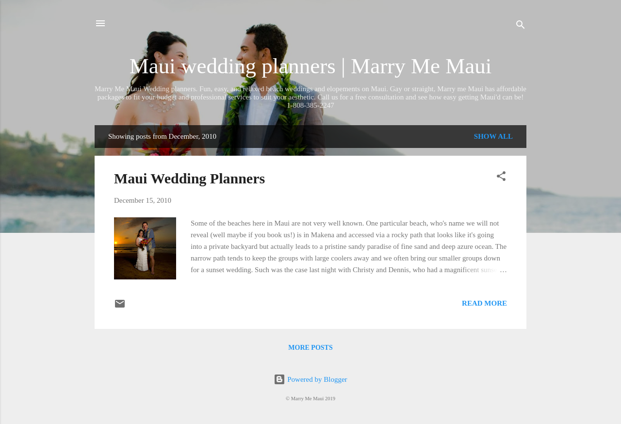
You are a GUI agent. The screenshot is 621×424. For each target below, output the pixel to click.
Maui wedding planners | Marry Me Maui (310, 66)
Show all (493, 136)
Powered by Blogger (310, 379)
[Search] (520, 26)
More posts (310, 347)
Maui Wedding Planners (189, 178)
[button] (501, 177)
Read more (484, 303)
